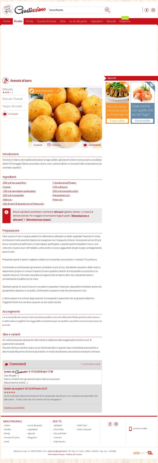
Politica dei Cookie (74, 454)
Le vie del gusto (78, 21)
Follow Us (56, 145)
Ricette (18, 21)
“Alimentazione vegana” (39, 219)
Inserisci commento (14, 407)
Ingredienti (97, 21)
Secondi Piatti (60, 433)
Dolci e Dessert (84, 429)
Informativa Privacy (56, 454)
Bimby (29, 21)
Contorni (58, 437)
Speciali (111, 21)
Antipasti (58, 425)
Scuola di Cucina (46, 21)
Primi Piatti (59, 429)
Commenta (95, 145)
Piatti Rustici (59, 442)
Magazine (124, 20)
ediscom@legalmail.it (57, 451)
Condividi (38, 145)
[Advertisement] (79, 50)
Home (6, 21)
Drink (62, 21)
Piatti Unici (82, 425)
